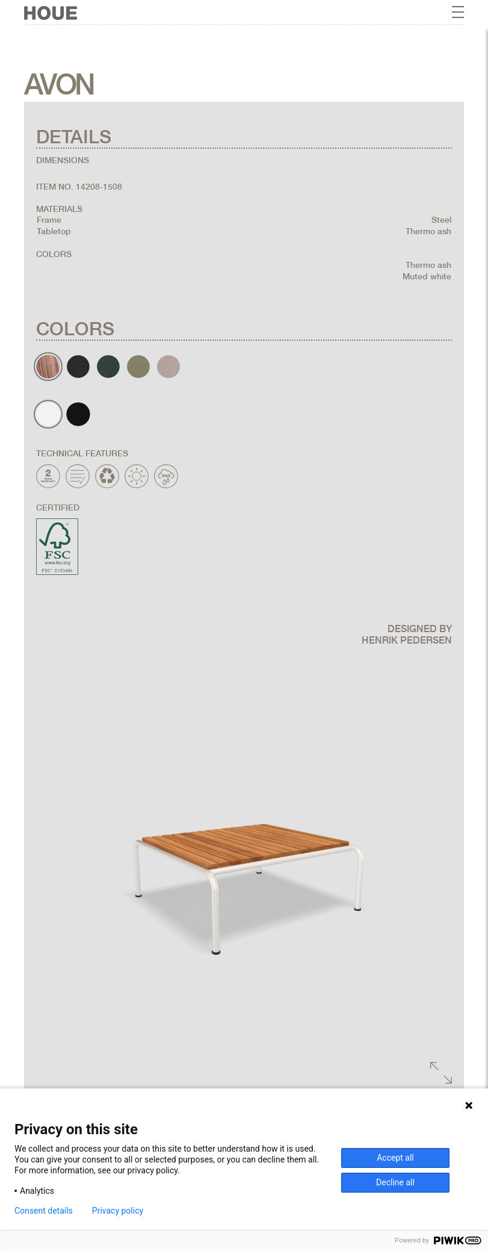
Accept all (395, 1158)
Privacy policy (117, 1210)
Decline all (395, 1182)
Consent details (43, 1210)
